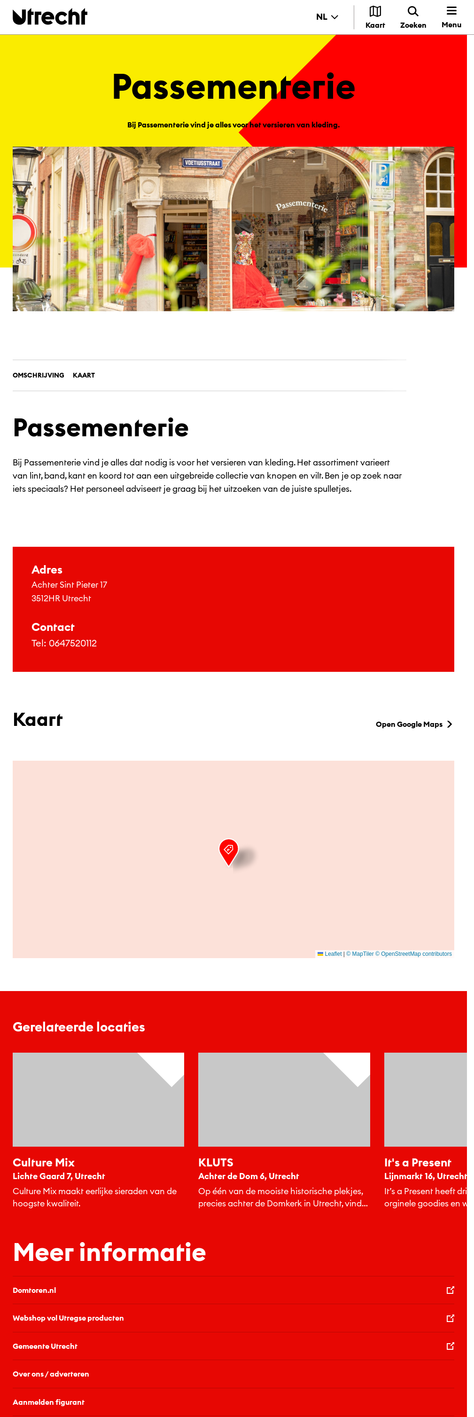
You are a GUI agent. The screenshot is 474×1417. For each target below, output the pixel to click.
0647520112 (73, 643)
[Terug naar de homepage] (50, 16)
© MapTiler (359, 954)
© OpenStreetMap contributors (413, 954)
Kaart (84, 375)
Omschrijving (38, 375)
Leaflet (330, 954)
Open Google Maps (415, 724)
